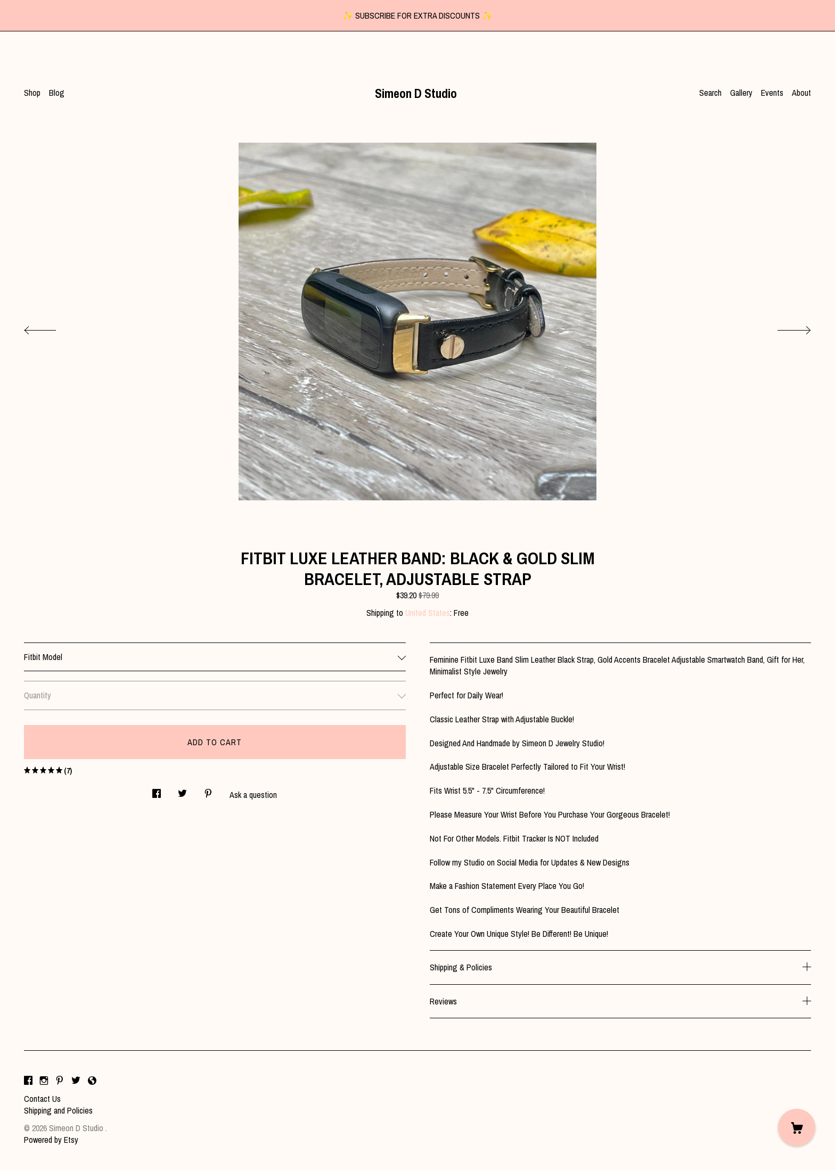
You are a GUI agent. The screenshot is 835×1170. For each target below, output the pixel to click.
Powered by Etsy (51, 1140)
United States (427, 613)
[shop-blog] (92, 1080)
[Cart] (796, 1127)
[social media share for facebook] (156, 790)
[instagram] (44, 1080)
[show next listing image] (784, 327)
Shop (32, 92)
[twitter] (75, 1080)
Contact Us (42, 1099)
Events (772, 92)
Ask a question (253, 795)
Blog (56, 92)
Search (710, 92)
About (801, 92)
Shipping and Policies (58, 1110)
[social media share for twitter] (182, 790)
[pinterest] (59, 1080)
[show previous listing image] (50, 327)
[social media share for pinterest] (208, 790)
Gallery (741, 92)
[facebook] (28, 1080)
